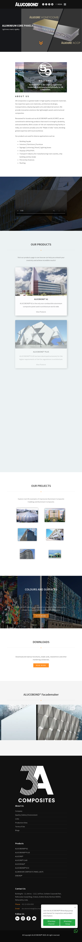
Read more (41, 626)
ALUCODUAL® (20, 864)
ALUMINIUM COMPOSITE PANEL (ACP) (29, 872)
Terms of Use (20, 826)
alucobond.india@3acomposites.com (35, 908)
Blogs (17, 830)
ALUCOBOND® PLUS (22, 852)
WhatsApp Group (67, 922)
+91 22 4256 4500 (28, 904)
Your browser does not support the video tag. (41, 213)
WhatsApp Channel (51, 922)
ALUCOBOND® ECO (22, 868)
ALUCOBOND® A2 (21, 849)
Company (18, 811)
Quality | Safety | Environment (26, 815)
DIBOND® (18, 876)
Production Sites (21, 823)
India (58, 4)
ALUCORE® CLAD (21, 860)
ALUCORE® (19, 856)
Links (17, 819)
